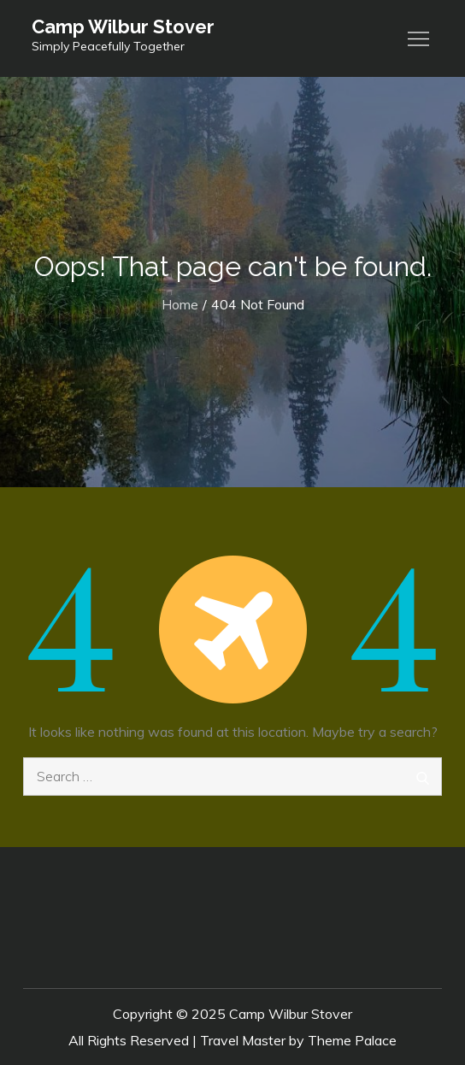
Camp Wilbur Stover (123, 26)
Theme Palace (352, 1040)
